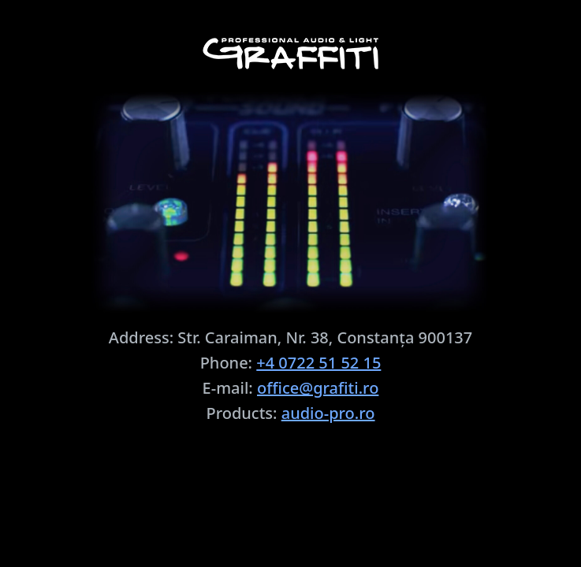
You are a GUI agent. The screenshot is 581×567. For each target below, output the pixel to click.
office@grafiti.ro (317, 387)
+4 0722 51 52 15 (318, 362)
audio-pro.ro (328, 413)
